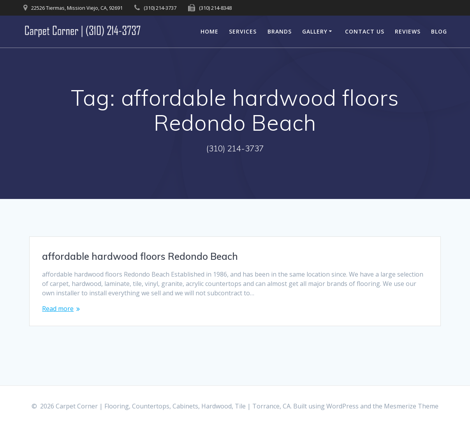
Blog (439, 31)
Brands (280, 31)
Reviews (408, 31)
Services (243, 31)
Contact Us (364, 31)
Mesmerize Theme (411, 406)
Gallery (314, 31)
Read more (58, 308)
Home (209, 31)
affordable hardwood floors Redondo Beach (140, 256)
